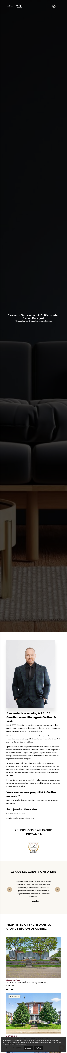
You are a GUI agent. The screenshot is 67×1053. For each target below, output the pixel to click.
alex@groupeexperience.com (23, 818)
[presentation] (9, 889)
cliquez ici (22, 1044)
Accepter (28, 1048)
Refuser (39, 1048)
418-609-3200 (19, 813)
